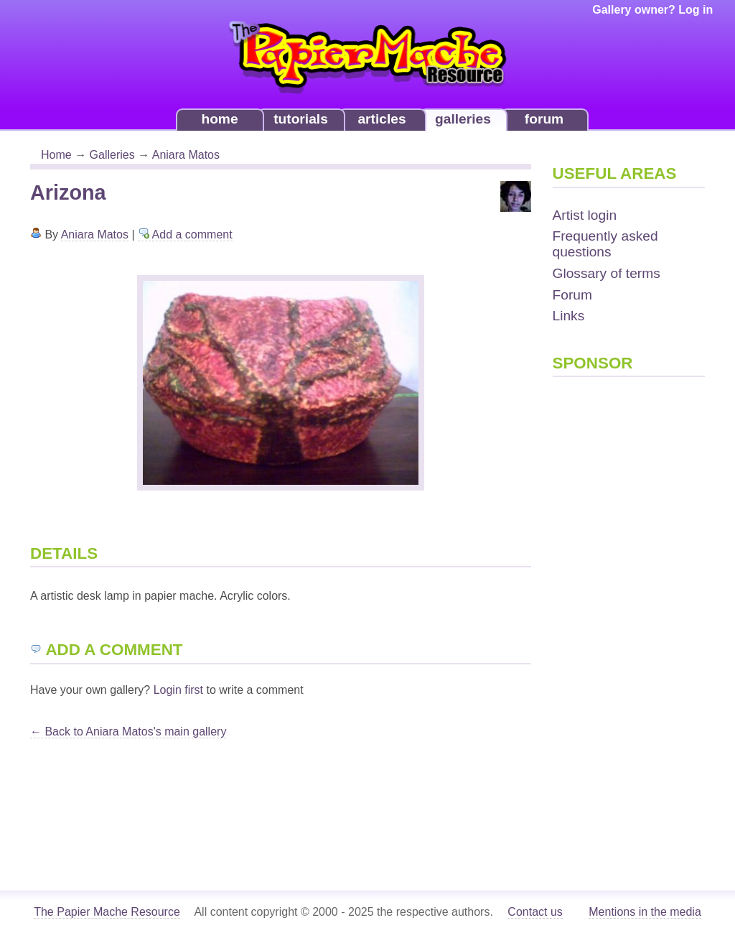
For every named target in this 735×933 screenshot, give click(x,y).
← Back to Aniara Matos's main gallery (128, 731)
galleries (463, 118)
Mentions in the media (645, 912)
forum (544, 118)
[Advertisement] (610, 611)
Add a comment (185, 234)
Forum (572, 294)
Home (56, 155)
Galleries (112, 155)
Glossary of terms (606, 273)
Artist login (585, 215)
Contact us (534, 912)
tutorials (300, 118)
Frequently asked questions (605, 243)
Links (569, 315)
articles (381, 118)
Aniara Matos (186, 155)
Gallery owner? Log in (652, 10)
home (219, 118)
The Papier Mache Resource (107, 912)
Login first (178, 690)
